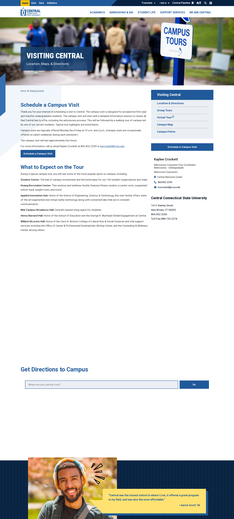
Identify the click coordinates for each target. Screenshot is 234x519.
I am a (163, 2)
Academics (97, 12)
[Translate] (147, 3)
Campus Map (165, 124)
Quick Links (210, 3)
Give (41, 3)
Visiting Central (169, 95)
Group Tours (164, 110)
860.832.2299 (165, 182)
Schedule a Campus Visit (37, 153)
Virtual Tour (164, 117)
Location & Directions (170, 103)
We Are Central (200, 12)
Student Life (147, 12)
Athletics (52, 3)
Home (23, 91)
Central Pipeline (181, 2)
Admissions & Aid (121, 12)
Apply (25, 3)
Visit (33, 3)
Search (205, 3)
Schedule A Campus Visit (182, 146)
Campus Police (166, 131)
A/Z (198, 3)
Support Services (172, 12)
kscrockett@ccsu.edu (169, 187)
